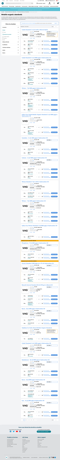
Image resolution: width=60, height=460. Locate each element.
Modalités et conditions (26, 457)
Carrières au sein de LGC (26, 441)
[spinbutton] (41, 41)
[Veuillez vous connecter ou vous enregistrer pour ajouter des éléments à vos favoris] (36, 41)
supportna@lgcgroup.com (51, 0)
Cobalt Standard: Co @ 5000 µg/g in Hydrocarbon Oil (36, 57)
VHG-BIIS (35, 286)
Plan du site (39, 445)
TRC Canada (24, 450)
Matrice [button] (10, 52)
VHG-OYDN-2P (36, 183)
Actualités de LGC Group (26, 440)
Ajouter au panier (54, 44)
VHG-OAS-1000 (36, 265)
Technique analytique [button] (10, 47)
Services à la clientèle (41, 439)
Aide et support (16, 0)
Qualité (7, 0)
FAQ (38, 441)
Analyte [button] (10, 50)
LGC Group (24, 439)
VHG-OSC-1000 (36, 139)
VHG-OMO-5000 (36, 361)
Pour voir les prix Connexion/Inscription (46, 41)
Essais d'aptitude (10, 446)
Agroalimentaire (10, 441)
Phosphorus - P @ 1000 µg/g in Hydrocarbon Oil (35, 243)
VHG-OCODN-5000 (37, 59)
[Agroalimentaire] (7, 441)
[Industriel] (7, 445)
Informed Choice (24, 448)
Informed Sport (24, 449)
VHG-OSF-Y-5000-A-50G (38, 227)
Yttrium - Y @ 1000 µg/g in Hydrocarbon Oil (34, 201)
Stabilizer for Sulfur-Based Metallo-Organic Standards (37, 328)
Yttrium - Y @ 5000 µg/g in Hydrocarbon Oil (34, 88)
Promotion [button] (10, 27)
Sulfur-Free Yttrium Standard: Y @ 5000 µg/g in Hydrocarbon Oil (39, 225)
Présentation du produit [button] (10, 34)
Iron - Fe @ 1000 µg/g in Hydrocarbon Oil (33, 400)
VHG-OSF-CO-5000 (37, 117)
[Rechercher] (32, 3)
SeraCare (23, 444)
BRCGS (23, 446)
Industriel (9, 445)
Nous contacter (22, 0)
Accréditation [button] (10, 44)
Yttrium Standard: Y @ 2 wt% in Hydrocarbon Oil (35, 181)
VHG (33, 32)
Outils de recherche (11, 439)
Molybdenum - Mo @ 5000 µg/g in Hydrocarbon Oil (36, 360)
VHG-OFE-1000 (36, 402)
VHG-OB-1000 (36, 310)
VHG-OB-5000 (36, 381)
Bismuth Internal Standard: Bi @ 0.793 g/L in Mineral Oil (37, 285)
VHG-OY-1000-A (36, 202)
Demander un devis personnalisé (42, 446)
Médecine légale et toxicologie (12, 444)
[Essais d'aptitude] (7, 446)
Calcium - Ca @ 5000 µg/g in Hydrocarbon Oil (34, 158)
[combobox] (19, 3)
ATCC (23, 445)
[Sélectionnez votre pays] (57, 0)
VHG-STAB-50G (36, 329)
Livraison (39, 444)
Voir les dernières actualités (43, 431)
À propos (3, 0)
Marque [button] (10, 30)
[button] (42, 41)
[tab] (10, 27)
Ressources (11, 0)
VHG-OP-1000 (36, 244)
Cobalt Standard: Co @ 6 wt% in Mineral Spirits (35, 29)
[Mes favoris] (54, 3)
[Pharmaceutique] (7, 440)
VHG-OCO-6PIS (36, 31)
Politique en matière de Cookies (43, 457)
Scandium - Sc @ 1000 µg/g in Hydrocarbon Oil (35, 138)
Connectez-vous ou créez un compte (28, 23)
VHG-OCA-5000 (36, 159)
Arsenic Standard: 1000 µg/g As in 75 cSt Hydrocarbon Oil (38, 263)
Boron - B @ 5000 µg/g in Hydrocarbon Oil (33, 379)
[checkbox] (3, 32)
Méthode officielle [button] (10, 41)
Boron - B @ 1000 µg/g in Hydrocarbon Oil (33, 308)
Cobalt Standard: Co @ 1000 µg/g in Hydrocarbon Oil (36, 343)
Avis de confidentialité (34, 457)
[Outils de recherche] (7, 439)
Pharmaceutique (10, 440)
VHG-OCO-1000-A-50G (37, 345)
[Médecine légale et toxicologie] (7, 444)
